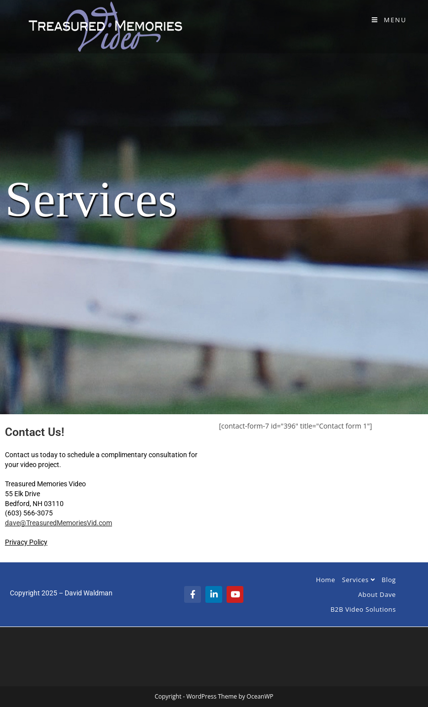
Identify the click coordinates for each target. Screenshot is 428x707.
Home (325, 579)
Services (358, 579)
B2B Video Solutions (363, 609)
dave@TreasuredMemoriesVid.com (58, 523)
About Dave (377, 594)
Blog (389, 579)
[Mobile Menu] (389, 19)
